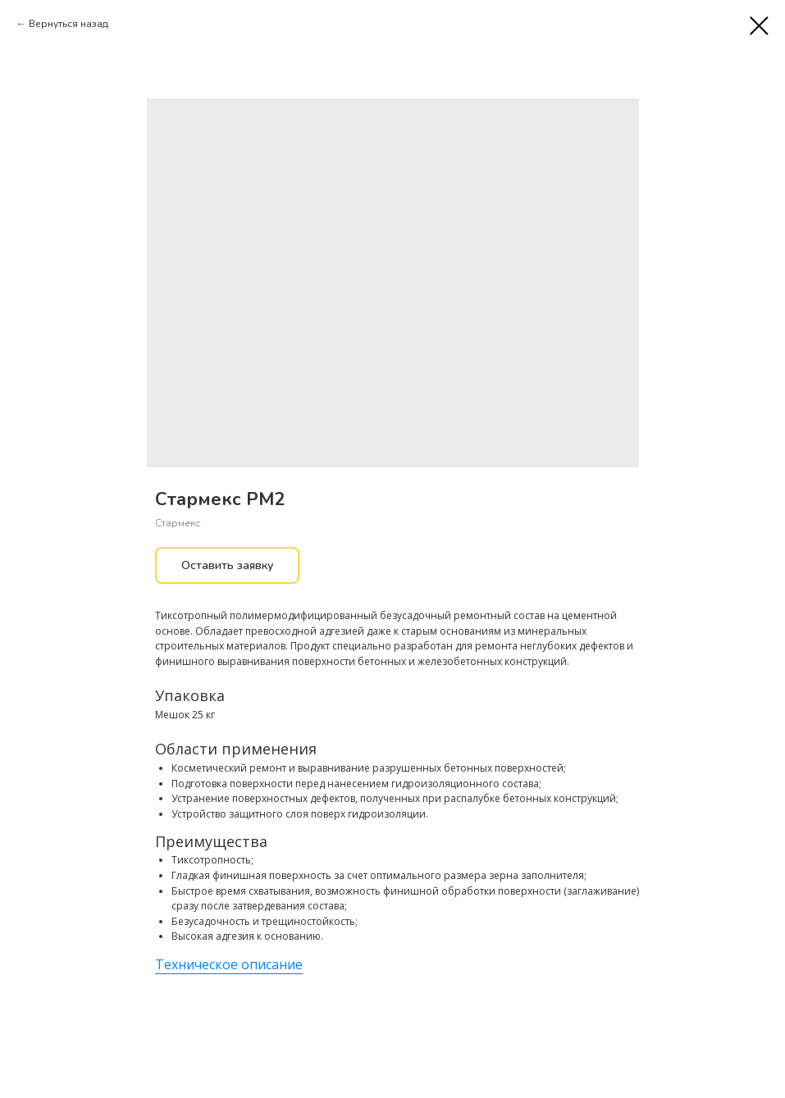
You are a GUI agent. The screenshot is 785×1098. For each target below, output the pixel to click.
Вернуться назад (68, 23)
